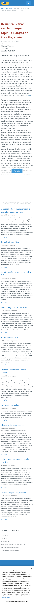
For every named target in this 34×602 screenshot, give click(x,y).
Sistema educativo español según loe (13, 544)
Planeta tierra (5, 535)
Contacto (4, 570)
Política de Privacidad (8, 575)
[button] (31, 31)
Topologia (4, 538)
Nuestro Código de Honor (9, 583)
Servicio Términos (6, 573)
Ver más (17, 171)
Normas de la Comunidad (9, 580)
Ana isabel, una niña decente (10, 547)
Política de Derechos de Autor (10, 578)
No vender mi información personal (12, 585)
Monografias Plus (6, 8)
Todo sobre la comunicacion (10, 551)
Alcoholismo (5, 541)
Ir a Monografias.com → (9, 590)
